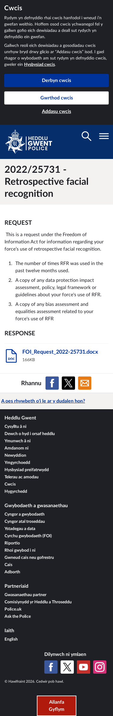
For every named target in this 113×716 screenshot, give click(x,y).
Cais (8, 565)
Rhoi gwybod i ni (20, 550)
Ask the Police (18, 616)
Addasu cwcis (56, 111)
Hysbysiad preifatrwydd (27, 470)
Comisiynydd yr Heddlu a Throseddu (38, 602)
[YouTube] (83, 667)
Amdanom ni (17, 448)
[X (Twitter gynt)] (67, 667)
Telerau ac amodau (22, 477)
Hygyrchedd (16, 491)
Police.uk (13, 609)
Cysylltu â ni (16, 427)
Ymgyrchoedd (17, 463)
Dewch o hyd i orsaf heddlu (30, 434)
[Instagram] (99, 667)
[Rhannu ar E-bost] (84, 383)
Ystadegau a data (20, 529)
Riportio (12, 543)
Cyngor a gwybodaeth (25, 514)
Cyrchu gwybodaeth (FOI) (28, 536)
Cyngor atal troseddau (25, 521)
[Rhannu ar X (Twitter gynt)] (68, 383)
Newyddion (15, 455)
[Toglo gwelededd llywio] (104, 136)
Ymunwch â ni (18, 441)
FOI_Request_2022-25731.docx (60, 352)
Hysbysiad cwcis (39, 64)
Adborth (12, 572)
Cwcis (10, 484)
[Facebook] (51, 667)
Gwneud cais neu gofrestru (29, 558)
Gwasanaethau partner (25, 595)
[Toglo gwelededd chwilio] (86, 136)
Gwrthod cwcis (56, 98)
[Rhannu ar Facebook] (52, 383)
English (11, 639)
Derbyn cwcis (56, 80)
